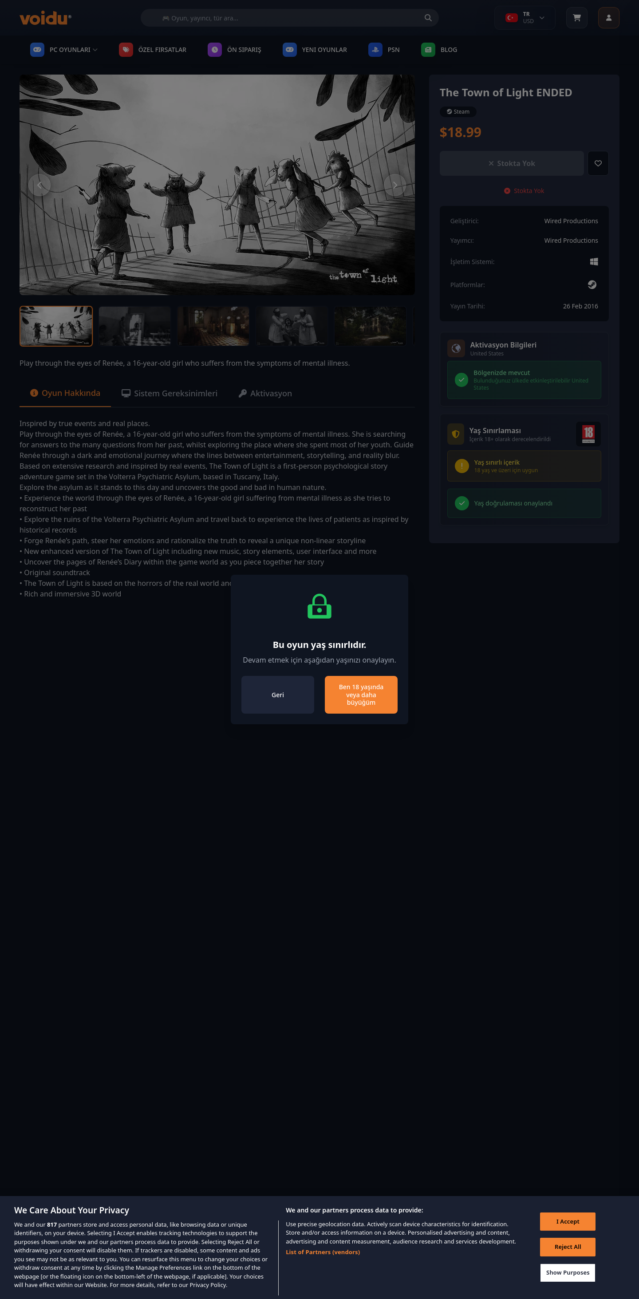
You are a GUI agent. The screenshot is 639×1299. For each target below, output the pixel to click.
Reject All (568, 1258)
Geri (278, 695)
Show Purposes (568, 1284)
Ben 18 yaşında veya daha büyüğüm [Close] (361, 695)
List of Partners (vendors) (323, 1263)
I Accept (568, 1233)
